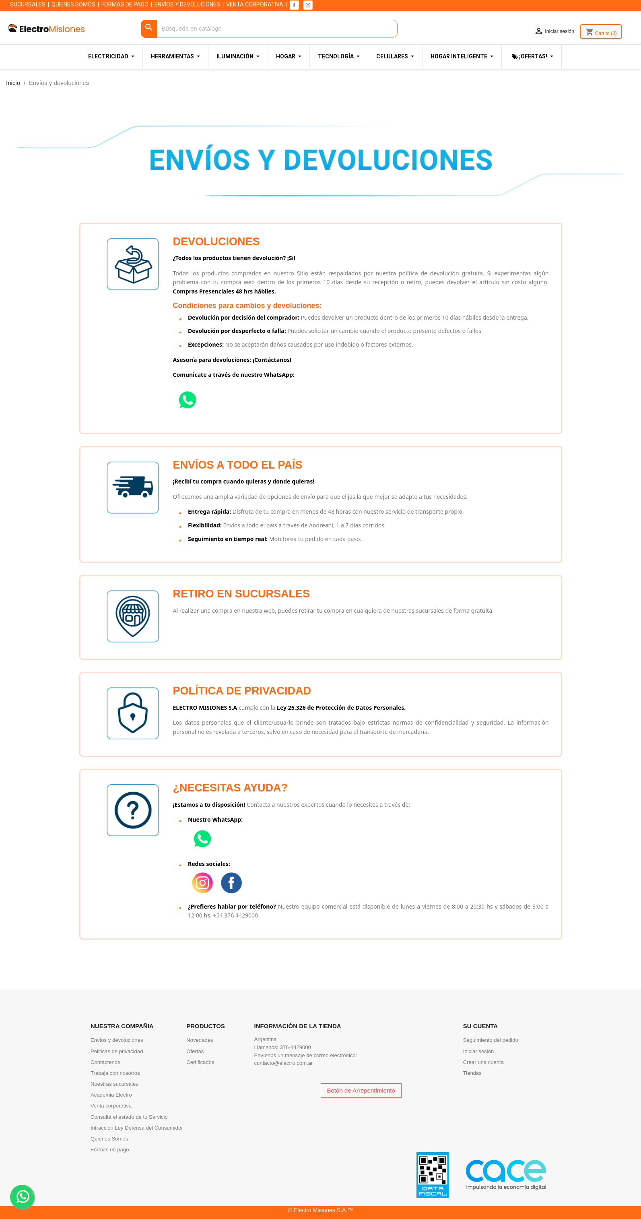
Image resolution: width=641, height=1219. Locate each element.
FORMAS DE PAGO (124, 4)
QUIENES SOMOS (73, 4)
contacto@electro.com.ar (283, 1063)
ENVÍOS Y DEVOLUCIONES (187, 4)
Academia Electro (111, 1095)
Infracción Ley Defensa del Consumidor (137, 1128)
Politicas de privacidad (117, 1051)
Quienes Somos (109, 1139)
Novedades (199, 1040)
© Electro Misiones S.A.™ (320, 1210)
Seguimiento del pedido (490, 1040)
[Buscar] (269, 29)
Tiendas (472, 1073)
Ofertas (195, 1051)
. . (22, 1196)
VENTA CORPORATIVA (254, 4)
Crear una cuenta (483, 1062)
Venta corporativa (111, 1106)
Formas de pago (110, 1150)
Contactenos (105, 1062)
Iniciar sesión (478, 1051)
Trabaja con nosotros (115, 1073)
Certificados (200, 1062)
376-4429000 (295, 1047)
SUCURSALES (27, 4)
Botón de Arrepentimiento (361, 1090)
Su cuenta (480, 1026)
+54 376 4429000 (235, 915)
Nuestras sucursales (114, 1084)
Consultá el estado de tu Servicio (129, 1117)
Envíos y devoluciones (117, 1040)
